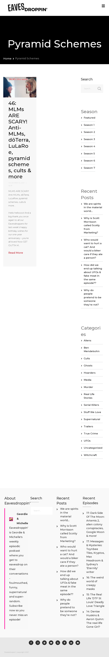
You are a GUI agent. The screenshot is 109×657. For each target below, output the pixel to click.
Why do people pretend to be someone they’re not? (92, 297)
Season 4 (89, 146)
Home (7, 58)
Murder (88, 387)
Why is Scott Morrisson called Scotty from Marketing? (92, 225)
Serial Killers (91, 404)
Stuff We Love (92, 412)
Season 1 (89, 124)
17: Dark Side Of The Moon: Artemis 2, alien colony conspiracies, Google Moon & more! (95, 524)
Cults (87, 358)
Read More (15, 252)
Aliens (87, 340)
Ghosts (88, 365)
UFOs (87, 440)
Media (87, 379)
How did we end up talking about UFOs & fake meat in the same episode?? (69, 583)
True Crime (91, 433)
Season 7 (89, 167)
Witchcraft (90, 455)
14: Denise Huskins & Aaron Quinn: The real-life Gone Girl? (95, 619)
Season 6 (89, 160)
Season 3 (89, 139)
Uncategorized (93, 447)
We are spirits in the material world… (93, 207)
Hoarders (90, 372)
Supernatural (92, 419)
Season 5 (89, 153)
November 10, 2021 (17, 183)
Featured (89, 117)
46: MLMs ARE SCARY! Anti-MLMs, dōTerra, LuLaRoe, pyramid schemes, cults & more (19, 140)
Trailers (88, 426)
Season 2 (89, 132)
